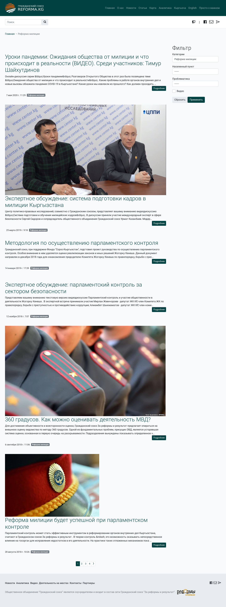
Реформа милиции (36, 95)
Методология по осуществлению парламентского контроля (81, 243)
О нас (120, 7)
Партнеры (89, 583)
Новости (131, 7)
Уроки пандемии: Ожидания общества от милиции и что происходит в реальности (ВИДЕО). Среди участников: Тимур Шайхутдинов (83, 63)
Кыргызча (180, 7)
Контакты (75, 583)
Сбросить (180, 99)
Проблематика (181, 78)
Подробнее (159, 88)
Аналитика (165, 7)
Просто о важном (209, 7)
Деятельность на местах (53, 583)
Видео (180, 91)
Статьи (143, 7)
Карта (152, 7)
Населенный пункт (183, 66)
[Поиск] (23, 22)
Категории (178, 54)
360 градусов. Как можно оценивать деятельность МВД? (78, 419)
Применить (196, 99)
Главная (110, 7)
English (192, 7)
